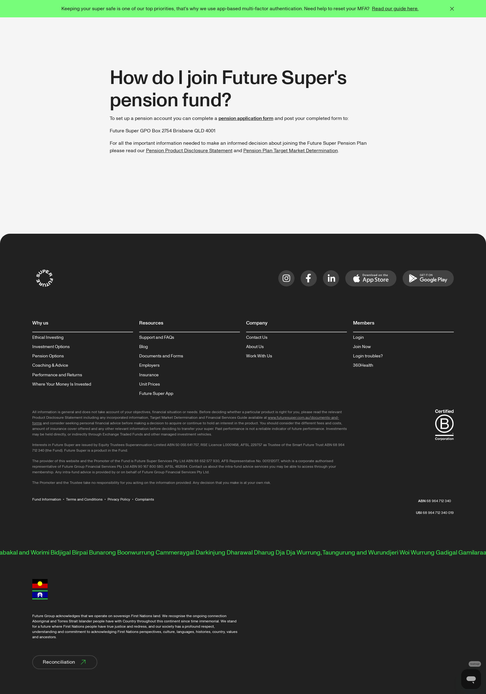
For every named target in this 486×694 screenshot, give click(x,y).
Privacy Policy (119, 499)
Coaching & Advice (50, 365)
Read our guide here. (395, 8)
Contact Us (256, 337)
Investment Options (51, 347)
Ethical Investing (48, 337)
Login (358, 337)
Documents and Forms (161, 356)
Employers (149, 365)
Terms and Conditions (84, 499)
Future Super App (156, 393)
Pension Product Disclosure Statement (189, 150)
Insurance (149, 375)
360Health (363, 365)
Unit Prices (149, 384)
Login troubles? (368, 356)
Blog (143, 347)
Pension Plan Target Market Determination (290, 150)
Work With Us (259, 356)
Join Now (362, 347)
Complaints (144, 499)
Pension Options (48, 356)
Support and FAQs (156, 337)
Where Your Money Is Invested (61, 384)
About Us (255, 347)
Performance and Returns (57, 375)
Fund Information (46, 499)
